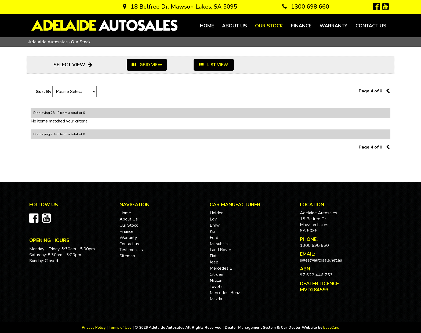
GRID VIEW (147, 65)
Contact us (370, 26)
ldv (213, 219)
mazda (216, 299)
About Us (234, 26)
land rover (220, 250)
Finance (301, 26)
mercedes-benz (225, 293)
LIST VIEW (213, 65)
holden (216, 213)
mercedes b (221, 268)
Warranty (333, 26)
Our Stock (269, 26)
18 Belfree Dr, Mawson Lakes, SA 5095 (180, 7)
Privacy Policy (94, 327)
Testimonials (131, 250)
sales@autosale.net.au (321, 260)
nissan (216, 281)
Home (207, 26)
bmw (215, 225)
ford (214, 238)
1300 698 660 (305, 7)
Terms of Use (121, 327)
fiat (213, 256)
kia (212, 231)
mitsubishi (219, 244)
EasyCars (331, 327)
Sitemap (127, 256)
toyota (216, 286)
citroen (216, 274)
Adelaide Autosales (48, 42)
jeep (214, 262)
